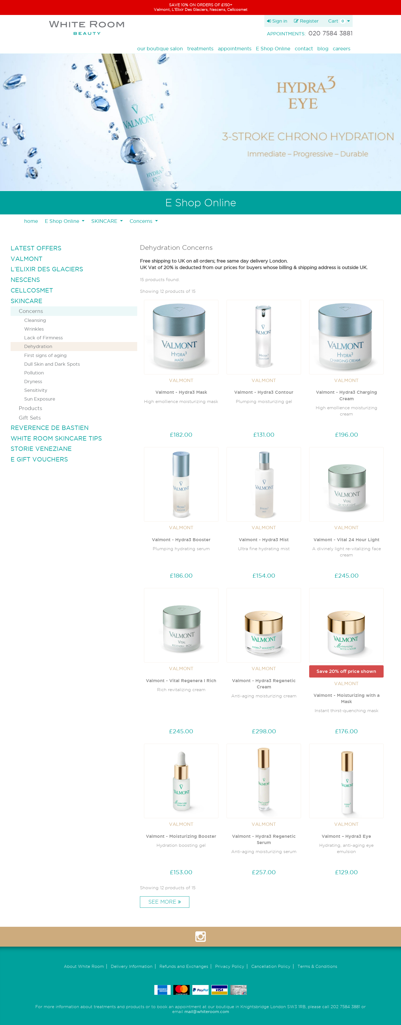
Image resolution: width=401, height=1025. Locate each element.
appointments (235, 48)
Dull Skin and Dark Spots (52, 364)
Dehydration (38, 346)
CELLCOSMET (32, 290)
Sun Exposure (39, 399)
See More (164, 902)
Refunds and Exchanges (183, 966)
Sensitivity (35, 390)
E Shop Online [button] (63, 221)
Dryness (33, 381)
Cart (339, 21)
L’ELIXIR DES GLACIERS (47, 269)
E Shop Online (273, 48)
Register (306, 21)
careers (341, 48)
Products (30, 408)
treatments (200, 48)
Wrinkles (34, 329)
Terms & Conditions (317, 966)
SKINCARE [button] (105, 221)
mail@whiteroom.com (206, 1011)
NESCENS (25, 280)
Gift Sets (30, 417)
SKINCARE (26, 301)
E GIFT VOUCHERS (39, 459)
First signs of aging (45, 355)
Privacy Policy (229, 966)
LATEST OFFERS (36, 248)
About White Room (84, 966)
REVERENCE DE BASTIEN (50, 428)
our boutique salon (160, 48)
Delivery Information (131, 966)
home (31, 221)
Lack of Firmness (43, 337)
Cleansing (35, 320)
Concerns (31, 311)
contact (304, 48)
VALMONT (26, 259)
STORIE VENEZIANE (41, 449)
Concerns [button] (142, 221)
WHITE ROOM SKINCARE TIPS (56, 438)
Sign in (277, 21)
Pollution (34, 372)
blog (322, 48)
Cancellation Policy (270, 966)
